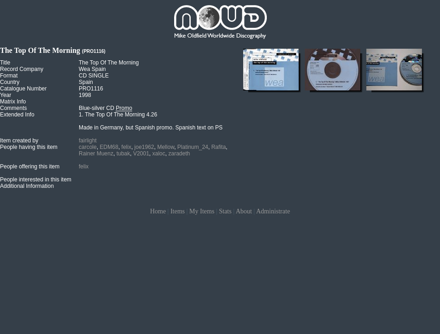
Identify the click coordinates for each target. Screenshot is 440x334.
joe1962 (144, 147)
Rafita (218, 147)
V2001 (141, 153)
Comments (13, 108)
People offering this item (30, 166)
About (244, 211)
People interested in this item (35, 179)
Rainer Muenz (96, 153)
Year (5, 95)
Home (158, 211)
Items (177, 211)
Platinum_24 (192, 147)
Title (5, 62)
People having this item (28, 147)
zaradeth (179, 153)
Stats (225, 211)
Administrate (273, 211)
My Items (201, 211)
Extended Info (17, 114)
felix (126, 147)
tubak (123, 153)
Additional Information (27, 186)
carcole (88, 147)
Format (9, 75)
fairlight (88, 140)
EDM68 (109, 147)
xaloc (158, 153)
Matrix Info (13, 101)
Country (9, 82)
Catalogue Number (23, 88)
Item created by (19, 140)
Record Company (21, 69)
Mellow (165, 147)
